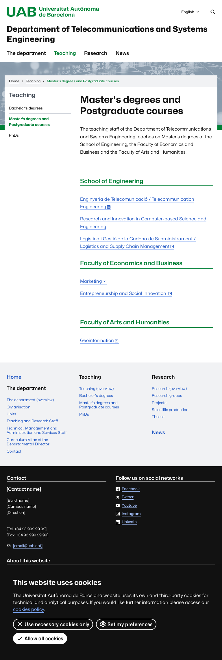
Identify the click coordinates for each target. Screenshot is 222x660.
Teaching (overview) (96, 388)
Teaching (65, 53)
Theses (158, 416)
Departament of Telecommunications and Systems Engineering (108, 34)
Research (95, 53)
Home (14, 377)
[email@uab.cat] (27, 545)
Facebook (131, 489)
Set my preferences (126, 624)
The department (26, 53)
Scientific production (170, 409)
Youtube (129, 505)
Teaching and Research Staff (32, 421)
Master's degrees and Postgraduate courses (29, 122)
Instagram (131, 513)
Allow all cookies (40, 638)
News (122, 53)
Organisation (18, 407)
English (190, 13)
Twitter (128, 497)
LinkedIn (129, 522)
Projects (159, 402)
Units (11, 414)
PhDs (14, 135)
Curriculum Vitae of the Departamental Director (28, 442)
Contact (14, 451)
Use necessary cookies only (53, 624)
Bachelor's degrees (26, 108)
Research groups (167, 395)
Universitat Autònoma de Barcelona (54, 12)
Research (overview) (169, 388)
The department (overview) (30, 400)
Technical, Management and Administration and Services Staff (36, 430)
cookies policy (28, 609)
